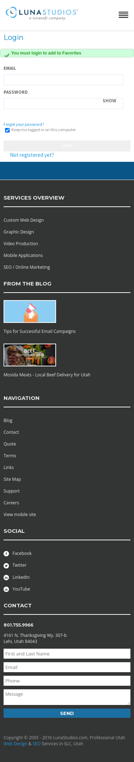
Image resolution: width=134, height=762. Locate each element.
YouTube (17, 589)
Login (67, 145)
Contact (11, 432)
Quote (10, 444)
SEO (37, 744)
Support (12, 491)
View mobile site (20, 514)
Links (9, 467)
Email (10, 68)
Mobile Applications (23, 255)
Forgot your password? (24, 124)
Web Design (15, 744)
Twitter (15, 565)
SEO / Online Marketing (27, 267)
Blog (8, 420)
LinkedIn (17, 577)
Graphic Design (19, 232)
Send (67, 713)
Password (16, 92)
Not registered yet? (32, 154)
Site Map (12, 479)
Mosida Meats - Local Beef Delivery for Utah (47, 375)
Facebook (17, 553)
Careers (11, 503)
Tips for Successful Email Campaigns (40, 331)
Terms (10, 456)
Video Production (21, 244)
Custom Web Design (24, 220)
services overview (34, 197)
